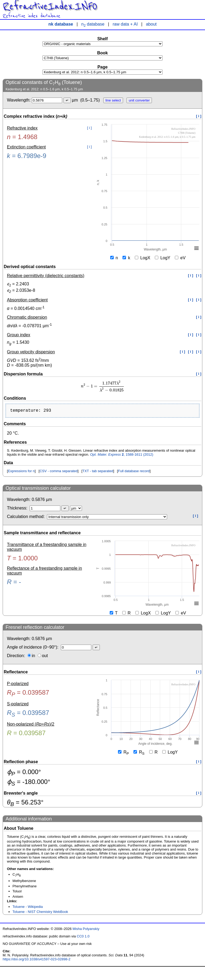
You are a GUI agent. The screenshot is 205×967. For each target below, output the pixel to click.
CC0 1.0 (83, 937)
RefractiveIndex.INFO (50, 6)
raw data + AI (125, 24)
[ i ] (199, 116)
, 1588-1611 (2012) (121, 456)
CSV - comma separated (58, 472)
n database (93, 24)
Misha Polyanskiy (86, 930)
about (151, 24)
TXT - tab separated (97, 472)
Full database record (134, 472)
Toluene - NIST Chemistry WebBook (40, 913)
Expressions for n (21, 472)
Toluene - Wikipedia (28, 908)
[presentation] (102, 386)
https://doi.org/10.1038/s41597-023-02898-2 (36, 960)
